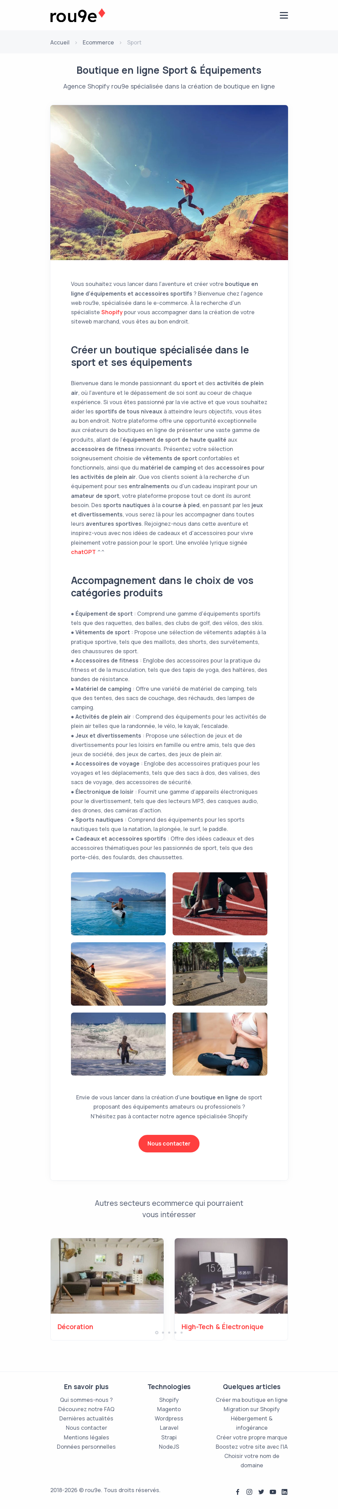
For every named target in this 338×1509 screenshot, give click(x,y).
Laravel (169, 1427)
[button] (156, 1332)
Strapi (169, 1437)
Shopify (112, 312)
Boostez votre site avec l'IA (252, 1446)
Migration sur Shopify (252, 1409)
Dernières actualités (86, 1418)
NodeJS (169, 1446)
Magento (169, 1409)
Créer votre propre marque (251, 1437)
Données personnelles (86, 1446)
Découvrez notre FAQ (86, 1409)
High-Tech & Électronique (223, 1326)
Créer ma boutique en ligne (252, 1400)
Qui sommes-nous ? (86, 1400)
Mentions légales (86, 1437)
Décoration (75, 1326)
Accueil (60, 42)
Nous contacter (168, 1143)
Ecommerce (98, 42)
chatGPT (83, 552)
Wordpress (169, 1418)
